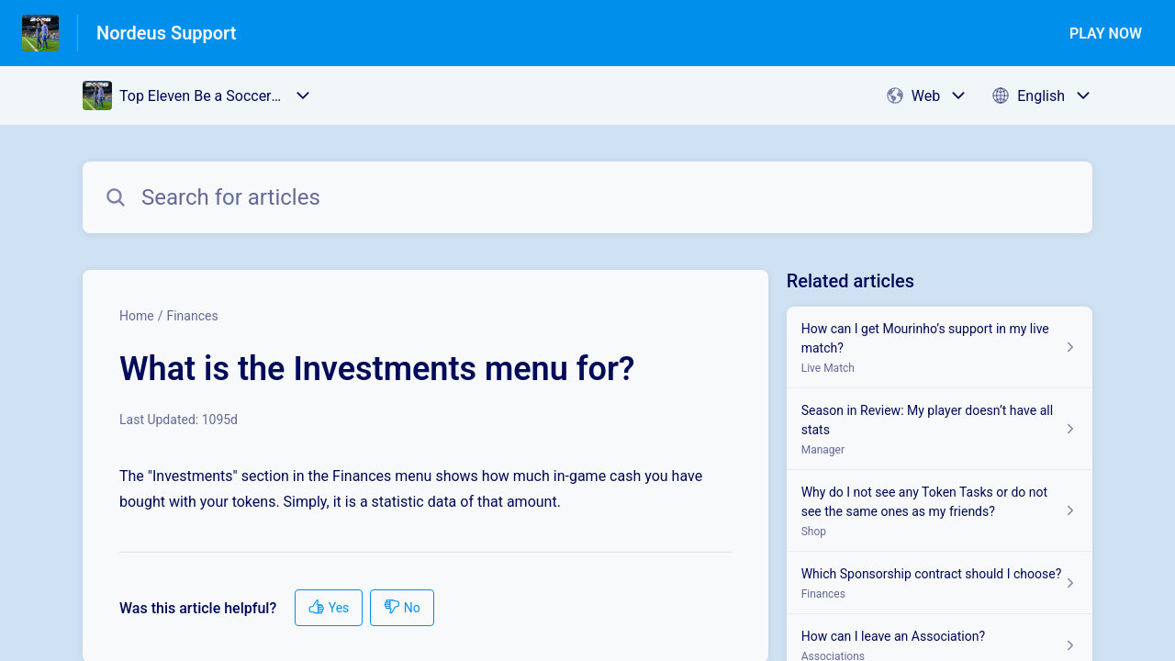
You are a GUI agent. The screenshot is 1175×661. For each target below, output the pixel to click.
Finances (192, 315)
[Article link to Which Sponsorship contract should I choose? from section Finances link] (939, 583)
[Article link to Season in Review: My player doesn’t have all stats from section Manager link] (939, 429)
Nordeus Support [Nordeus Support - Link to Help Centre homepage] (166, 33)
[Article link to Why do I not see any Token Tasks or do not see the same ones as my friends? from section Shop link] (939, 511)
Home (136, 315)
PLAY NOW (1105, 33)
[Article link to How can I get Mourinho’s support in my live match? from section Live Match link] (939, 347)
